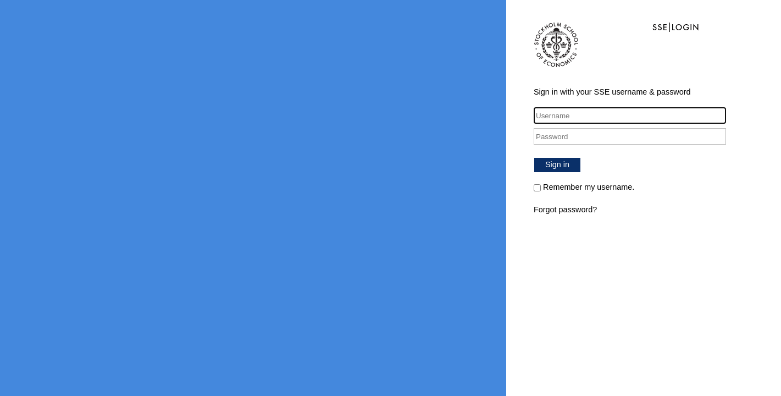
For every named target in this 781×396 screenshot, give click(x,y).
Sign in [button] (557, 164)
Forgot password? (565, 209)
